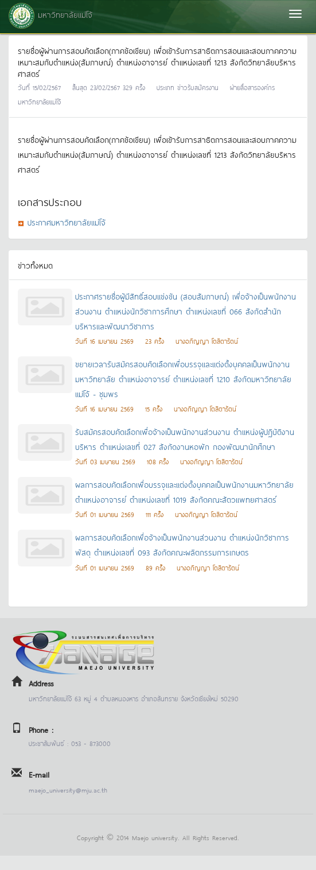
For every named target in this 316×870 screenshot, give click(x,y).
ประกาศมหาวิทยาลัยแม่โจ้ (67, 221)
